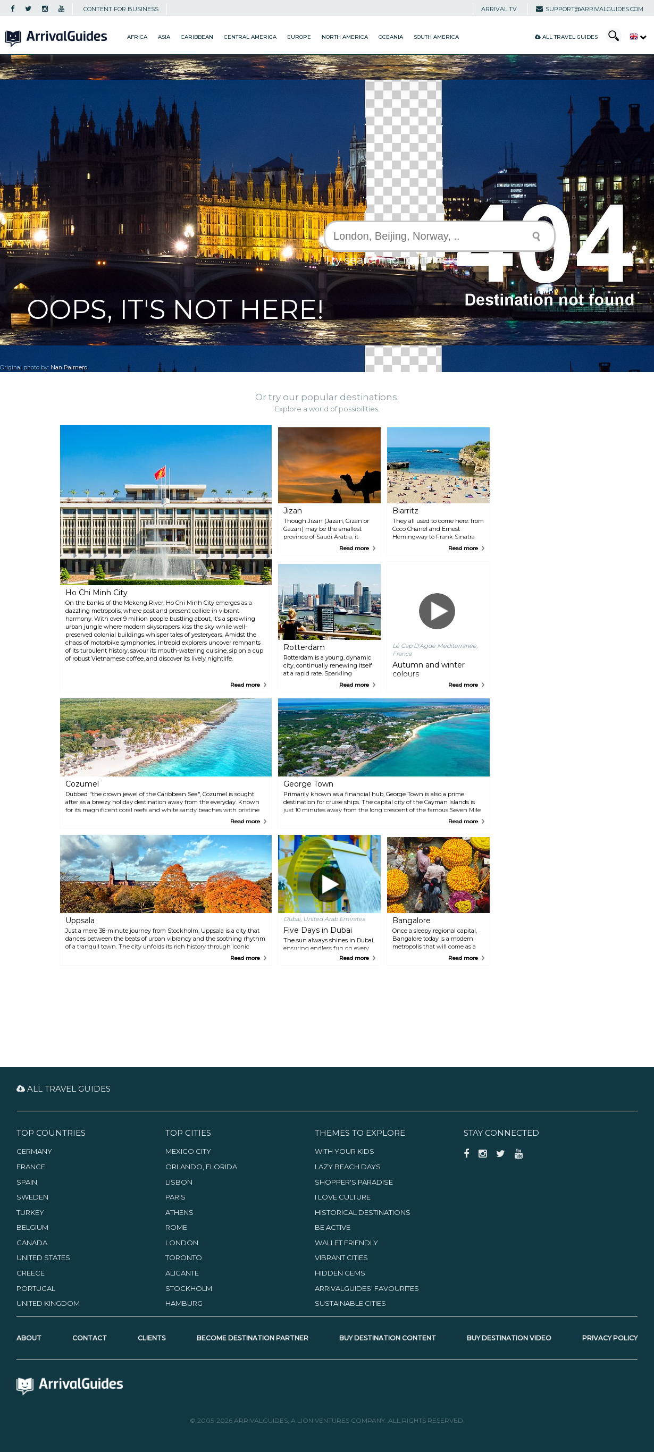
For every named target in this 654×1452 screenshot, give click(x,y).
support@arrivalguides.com (589, 9)
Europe (299, 36)
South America (436, 36)
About (28, 1338)
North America (345, 36)
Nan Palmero (69, 367)
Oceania (391, 36)
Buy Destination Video (509, 1338)
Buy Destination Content (387, 1338)
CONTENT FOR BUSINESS (120, 9)
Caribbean (197, 36)
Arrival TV (499, 9)
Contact (89, 1338)
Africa (137, 36)
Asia (164, 36)
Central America (250, 36)
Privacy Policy (610, 1338)
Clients (151, 1338)
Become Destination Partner (252, 1338)
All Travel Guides (566, 36)
